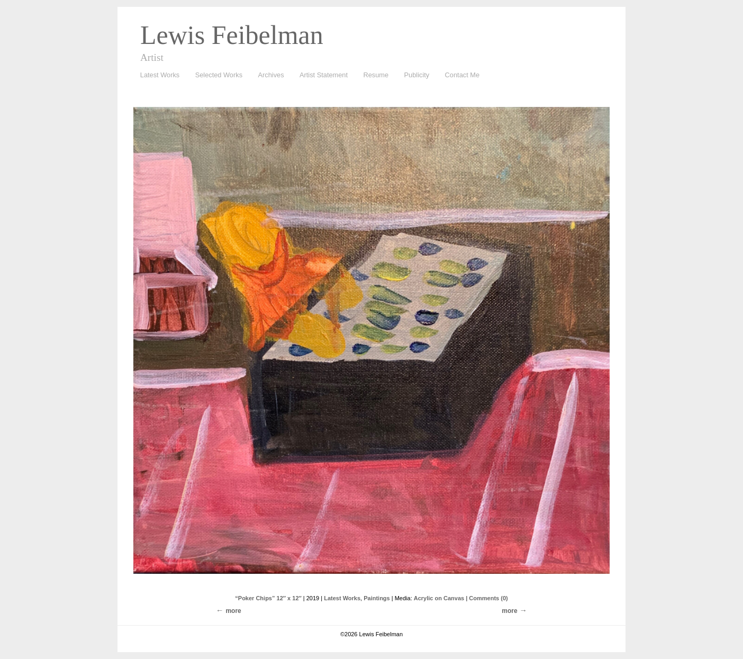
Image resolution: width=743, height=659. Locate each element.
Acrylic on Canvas (439, 598)
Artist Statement (324, 75)
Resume (375, 75)
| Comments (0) (487, 598)
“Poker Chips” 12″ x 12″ (268, 598)
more (509, 611)
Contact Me (462, 75)
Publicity (417, 75)
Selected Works (218, 75)
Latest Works (157, 75)
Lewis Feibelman (231, 35)
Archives (268, 75)
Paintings (377, 598)
